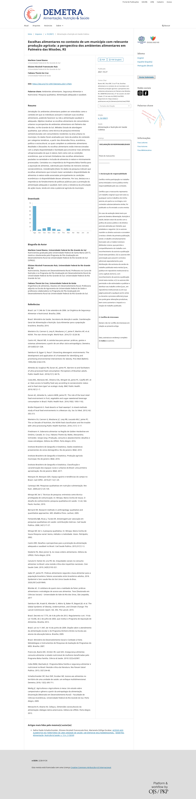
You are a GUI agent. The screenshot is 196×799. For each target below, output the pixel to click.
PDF (103, 60)
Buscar (166, 25)
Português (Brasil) (145, 65)
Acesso (169, 2)
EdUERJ (144, 2)
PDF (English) (116, 60)
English (141, 58)
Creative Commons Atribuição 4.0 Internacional (91, 767)
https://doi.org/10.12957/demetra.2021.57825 (52, 84)
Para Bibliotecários (145, 150)
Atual (26, 25)
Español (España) (145, 62)
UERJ (152, 2)
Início (30, 34)
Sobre (59, 25)
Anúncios (48, 25)
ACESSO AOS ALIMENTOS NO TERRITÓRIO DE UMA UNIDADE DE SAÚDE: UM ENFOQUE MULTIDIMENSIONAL (78, 731)
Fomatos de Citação (107, 106)
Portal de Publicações (131, 2)
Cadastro (160, 2)
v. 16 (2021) (49, 34)
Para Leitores (142, 142)
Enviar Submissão (146, 77)
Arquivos (36, 25)
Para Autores (142, 146)
